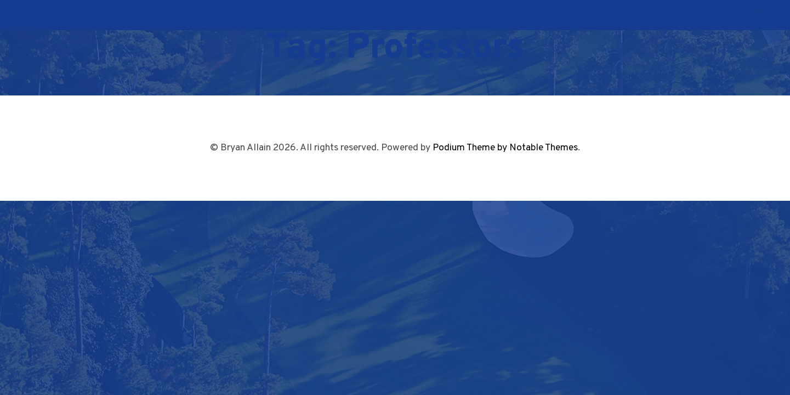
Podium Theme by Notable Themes (505, 148)
